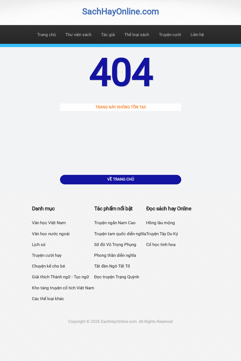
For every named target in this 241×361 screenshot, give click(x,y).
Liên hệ (197, 34)
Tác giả (108, 34)
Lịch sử (39, 244)
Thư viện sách (78, 34)
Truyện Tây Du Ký (162, 233)
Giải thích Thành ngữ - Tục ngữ (60, 276)
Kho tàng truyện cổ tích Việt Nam (63, 287)
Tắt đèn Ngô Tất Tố (112, 266)
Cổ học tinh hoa (160, 244)
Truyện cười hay (47, 255)
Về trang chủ (120, 179)
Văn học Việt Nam (49, 222)
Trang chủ (46, 34)
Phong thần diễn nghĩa (115, 255)
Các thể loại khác (48, 298)
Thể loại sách (136, 34)
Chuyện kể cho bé (48, 266)
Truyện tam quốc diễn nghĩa (120, 233)
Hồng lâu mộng (160, 222)
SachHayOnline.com (120, 12)
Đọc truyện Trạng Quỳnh (116, 276)
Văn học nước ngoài (51, 233)
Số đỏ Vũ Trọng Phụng (115, 244)
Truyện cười (170, 34)
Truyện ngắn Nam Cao (115, 222)
